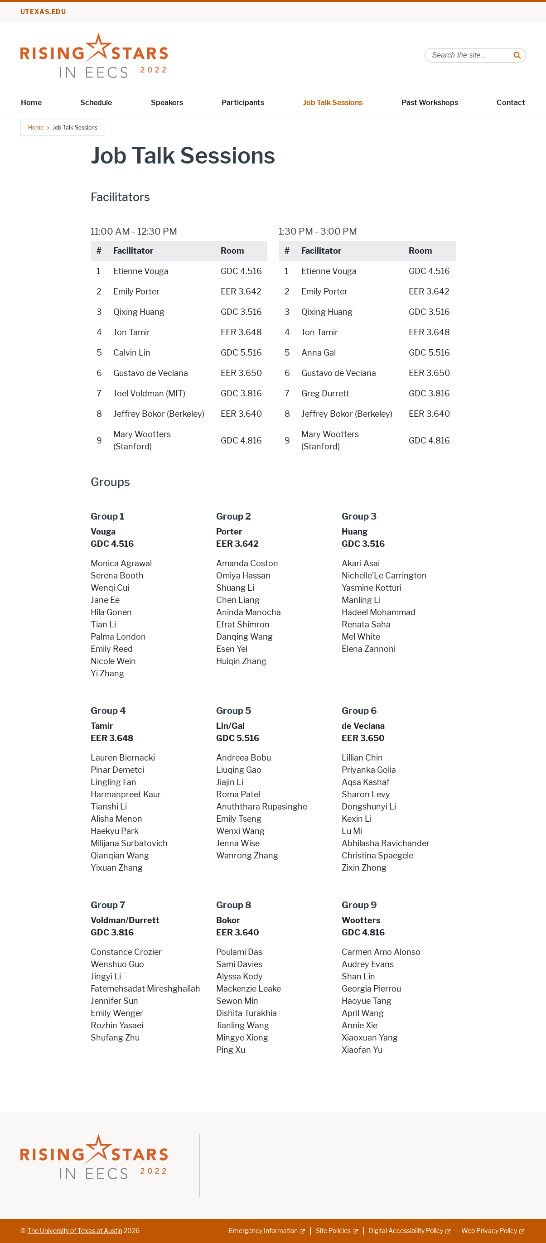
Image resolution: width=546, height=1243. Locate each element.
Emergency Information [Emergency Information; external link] (263, 1231)
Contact (511, 102)
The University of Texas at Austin (74, 1231)
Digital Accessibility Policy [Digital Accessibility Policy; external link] (406, 1231)
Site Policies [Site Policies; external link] (333, 1231)
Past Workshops (429, 102)
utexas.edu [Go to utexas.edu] (43, 12)
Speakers (167, 102)
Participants (243, 102)
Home (31, 102)
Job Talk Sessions (332, 102)
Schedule (96, 102)
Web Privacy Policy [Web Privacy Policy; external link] (489, 1231)
